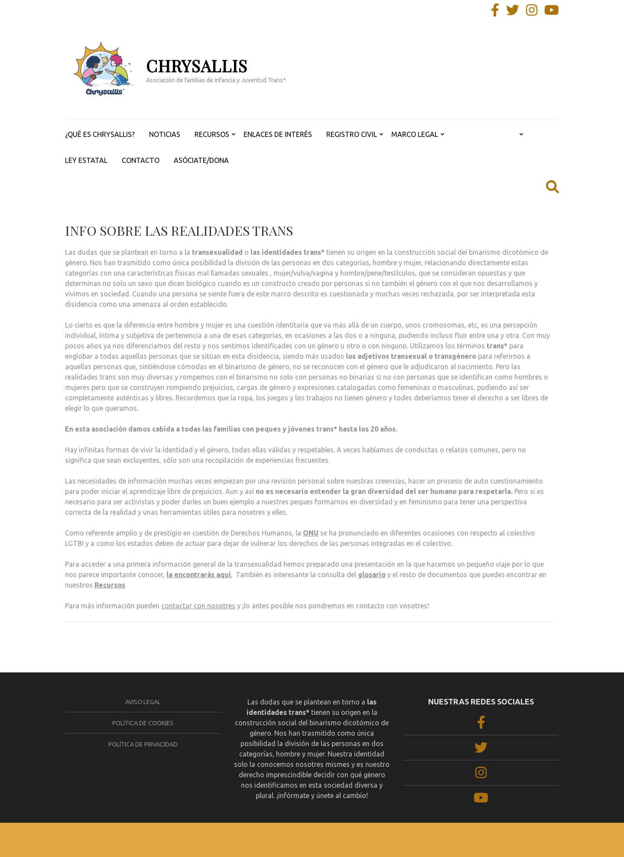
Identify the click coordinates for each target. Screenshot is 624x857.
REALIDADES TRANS (484, 134)
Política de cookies (142, 723)
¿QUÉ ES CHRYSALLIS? (100, 134)
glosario (372, 574)
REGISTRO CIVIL (351, 134)
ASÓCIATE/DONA (201, 160)
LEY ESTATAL (86, 160)
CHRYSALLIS (196, 66)
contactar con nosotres (198, 606)
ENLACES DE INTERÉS (278, 134)
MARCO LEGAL (414, 134)
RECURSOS (212, 134)
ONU (310, 533)
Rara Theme (278, 840)
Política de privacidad (143, 744)
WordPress (355, 840)
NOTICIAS (164, 134)
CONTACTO (140, 160)
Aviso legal (143, 701)
